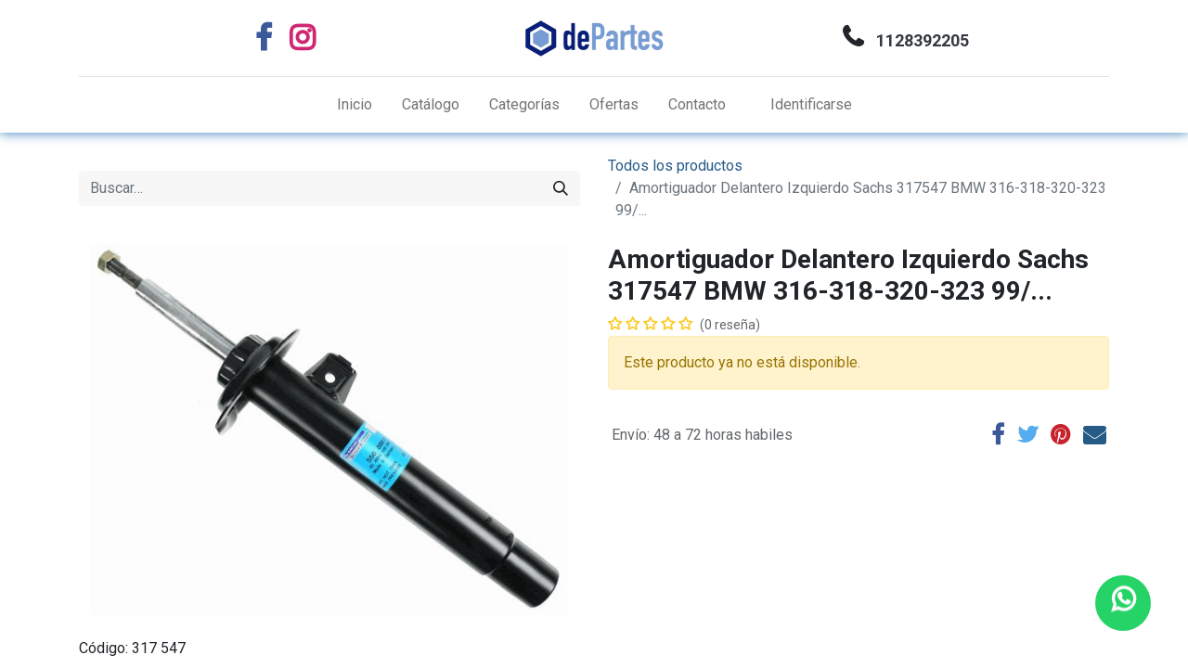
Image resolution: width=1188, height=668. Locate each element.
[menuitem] (354, 104)
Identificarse (811, 104)
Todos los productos (675, 165)
